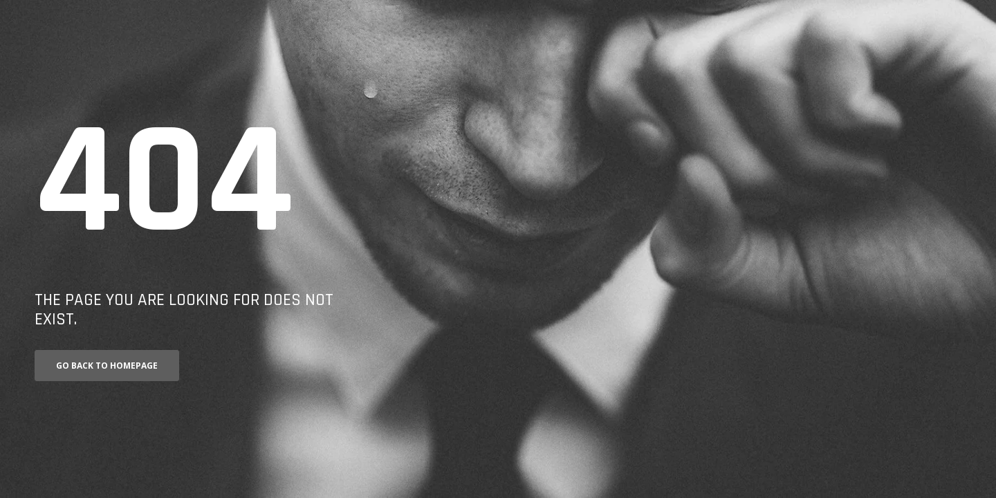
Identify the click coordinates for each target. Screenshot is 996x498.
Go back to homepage (107, 365)
